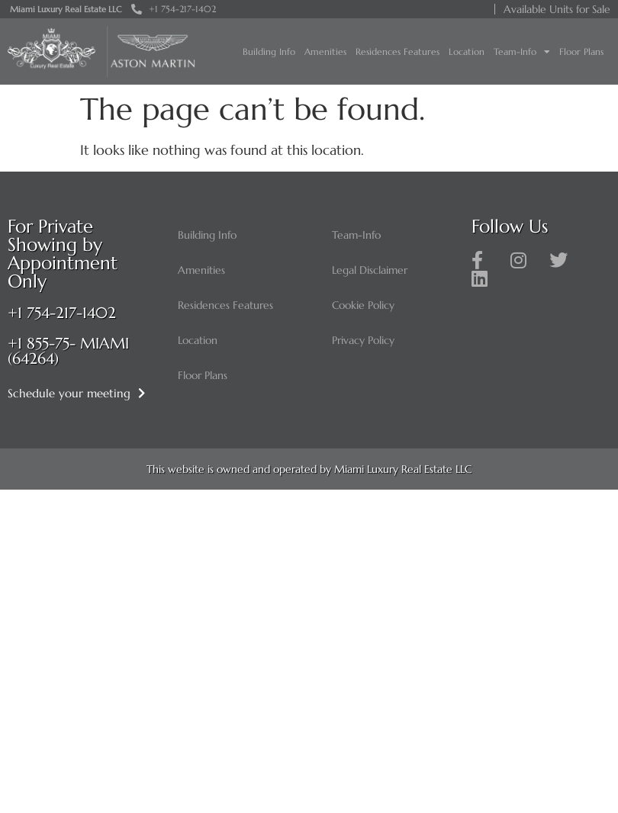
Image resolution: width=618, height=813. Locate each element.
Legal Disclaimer (369, 270)
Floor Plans (581, 51)
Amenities (325, 51)
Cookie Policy (363, 305)
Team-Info (522, 52)
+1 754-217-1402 (62, 313)
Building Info (269, 51)
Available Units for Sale (557, 9)
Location (466, 51)
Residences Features (397, 51)
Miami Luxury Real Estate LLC (65, 9)
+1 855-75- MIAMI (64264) (68, 351)
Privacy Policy (363, 340)
